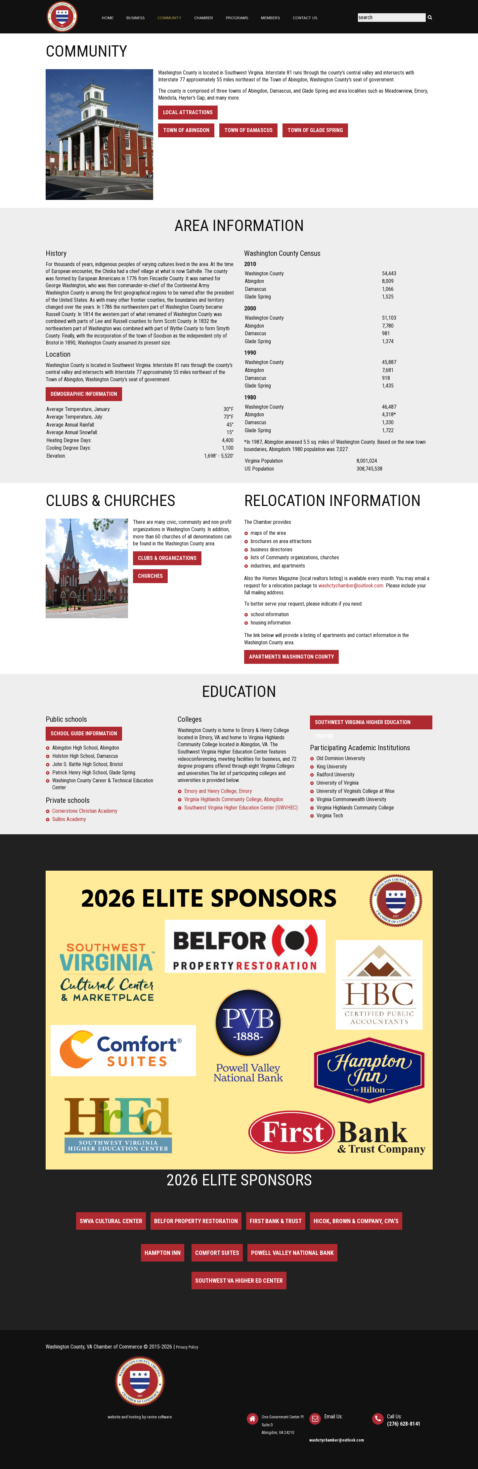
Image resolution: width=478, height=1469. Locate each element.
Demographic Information (84, 394)
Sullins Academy (69, 819)
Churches (150, 576)
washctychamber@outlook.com (351, 585)
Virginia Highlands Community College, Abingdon (233, 799)
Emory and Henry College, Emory (218, 791)
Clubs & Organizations (167, 558)
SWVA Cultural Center (111, 1220)
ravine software (159, 1417)
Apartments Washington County (291, 657)
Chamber (203, 18)
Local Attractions (188, 112)
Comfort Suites (217, 1252)
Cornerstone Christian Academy (84, 811)
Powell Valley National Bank (292, 1252)
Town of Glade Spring (315, 130)
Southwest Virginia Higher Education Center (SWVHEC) (241, 807)
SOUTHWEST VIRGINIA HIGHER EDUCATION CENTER (363, 724)
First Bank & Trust (276, 1220)
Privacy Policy (187, 1347)
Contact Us (305, 18)
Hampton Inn (163, 1252)
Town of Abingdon (186, 130)
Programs (237, 18)
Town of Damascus (248, 130)
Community (169, 18)
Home (107, 18)
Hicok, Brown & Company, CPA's (356, 1220)
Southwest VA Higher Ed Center (239, 1280)
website (114, 1417)
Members (270, 18)
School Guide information (84, 733)
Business (135, 18)
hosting (135, 1417)
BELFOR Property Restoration (196, 1220)
